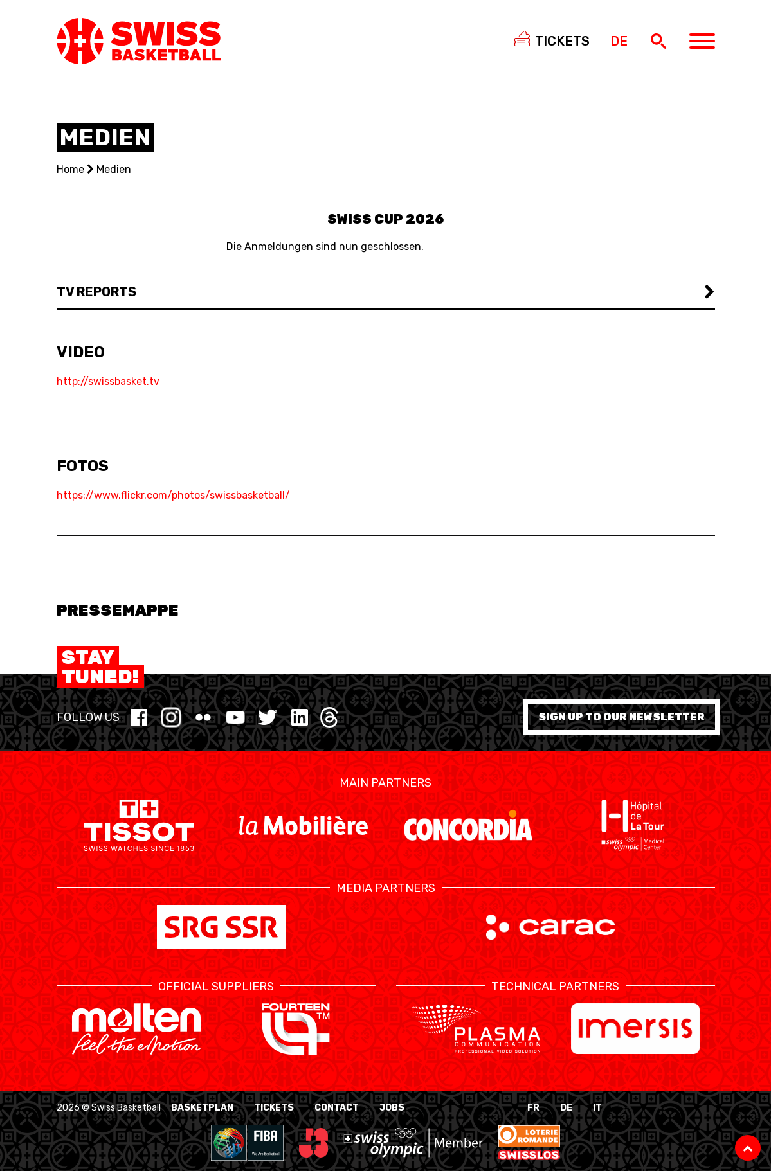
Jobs (391, 1107)
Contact (336, 1107)
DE (566, 1107)
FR (533, 1107)
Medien (113, 169)
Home (70, 169)
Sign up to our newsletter (621, 717)
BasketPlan (202, 1107)
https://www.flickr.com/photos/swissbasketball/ (173, 495)
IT (597, 1107)
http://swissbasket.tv (108, 381)
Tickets (274, 1107)
